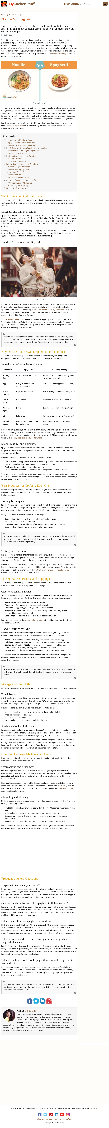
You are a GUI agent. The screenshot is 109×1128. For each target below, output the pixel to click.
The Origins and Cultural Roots (19, 140)
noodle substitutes (15, 125)
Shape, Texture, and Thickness (21, 153)
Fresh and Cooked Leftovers (20, 177)
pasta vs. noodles (66, 788)
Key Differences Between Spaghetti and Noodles (26, 148)
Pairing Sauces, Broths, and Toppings (22, 164)
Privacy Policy (57, 1119)
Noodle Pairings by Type (18, 169)
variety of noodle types (14, 319)
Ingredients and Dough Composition (23, 150)
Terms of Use (67, 1119)
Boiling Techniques (16, 158)
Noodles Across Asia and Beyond (21, 145)
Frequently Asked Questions (18, 188)
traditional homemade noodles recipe (53, 570)
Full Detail (94, 1108)
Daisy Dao (30, 1010)
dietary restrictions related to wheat (26, 438)
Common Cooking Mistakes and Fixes (22, 180)
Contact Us (48, 1119)
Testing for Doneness (17, 161)
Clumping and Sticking (18, 185)
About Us (40, 1119)
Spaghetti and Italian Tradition (21, 142)
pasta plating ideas (35, 620)
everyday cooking (58, 53)
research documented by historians (49, 309)
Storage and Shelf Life (15, 172)
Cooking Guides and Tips (11, 14)
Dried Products (14, 174)
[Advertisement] (63, 1071)
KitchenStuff (17, 4)
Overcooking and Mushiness (20, 183)
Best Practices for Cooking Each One (21, 156)
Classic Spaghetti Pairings (19, 166)
